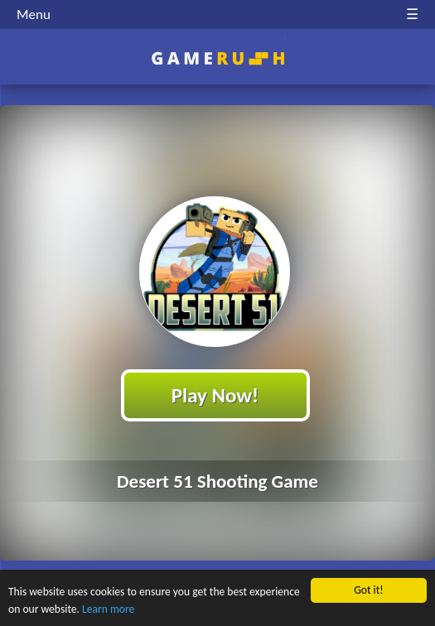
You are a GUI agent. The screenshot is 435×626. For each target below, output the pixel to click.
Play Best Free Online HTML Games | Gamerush (217, 58)
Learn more (108, 609)
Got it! (368, 590)
